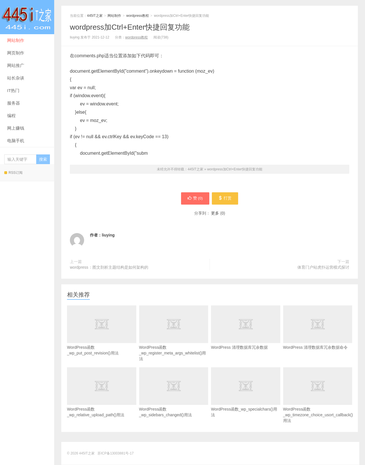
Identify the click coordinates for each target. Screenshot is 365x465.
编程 (11, 115)
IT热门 (13, 90)
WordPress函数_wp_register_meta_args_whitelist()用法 (173, 342)
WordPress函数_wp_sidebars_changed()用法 (173, 401)
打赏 (226, 198)
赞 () (194, 198)
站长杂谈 (15, 78)
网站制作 (15, 40)
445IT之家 (27, 17)
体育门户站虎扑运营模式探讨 (323, 267)
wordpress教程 (137, 16)
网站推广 (15, 65)
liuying (108, 235)
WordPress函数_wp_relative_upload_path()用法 (101, 401)
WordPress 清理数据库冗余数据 (245, 336)
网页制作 (15, 52)
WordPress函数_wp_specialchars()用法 (245, 401)
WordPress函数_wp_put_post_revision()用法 (101, 339)
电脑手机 (15, 140)
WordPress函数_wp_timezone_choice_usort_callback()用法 (317, 404)
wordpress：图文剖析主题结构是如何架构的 (109, 267)
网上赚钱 (15, 128)
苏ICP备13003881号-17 (116, 454)
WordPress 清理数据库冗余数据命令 (317, 336)
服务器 (13, 103)
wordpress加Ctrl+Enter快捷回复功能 (130, 27)
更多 (215, 213)
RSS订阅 (13, 173)
